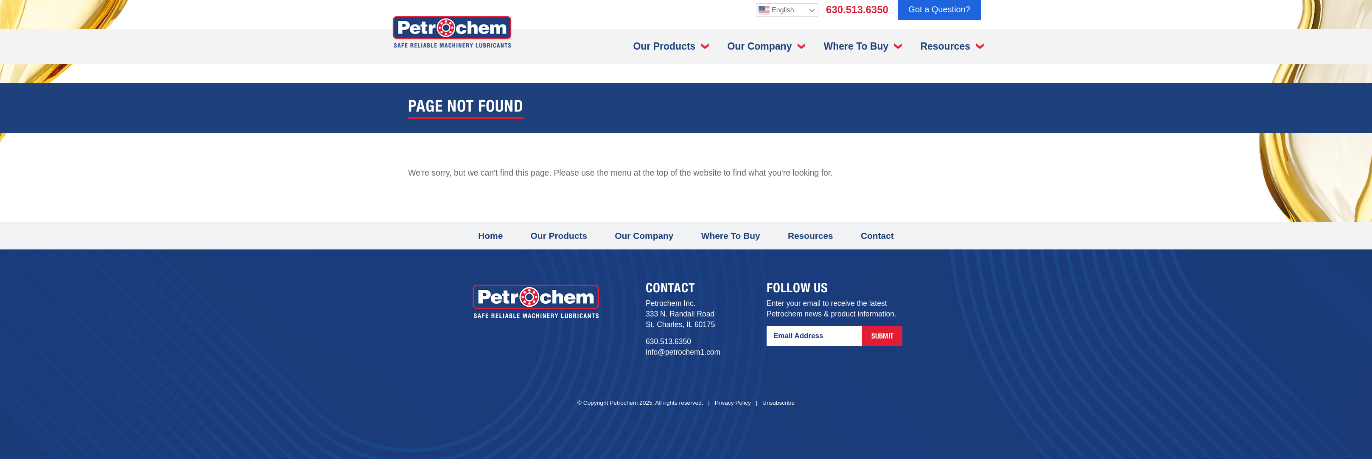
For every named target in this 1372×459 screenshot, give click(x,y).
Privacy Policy (733, 403)
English (776, 10)
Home (490, 236)
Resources (945, 46)
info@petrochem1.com (683, 352)
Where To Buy (855, 46)
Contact (877, 236)
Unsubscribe (778, 403)
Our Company (759, 46)
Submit (882, 337)
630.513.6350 (857, 9)
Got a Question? (939, 9)
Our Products (664, 46)
